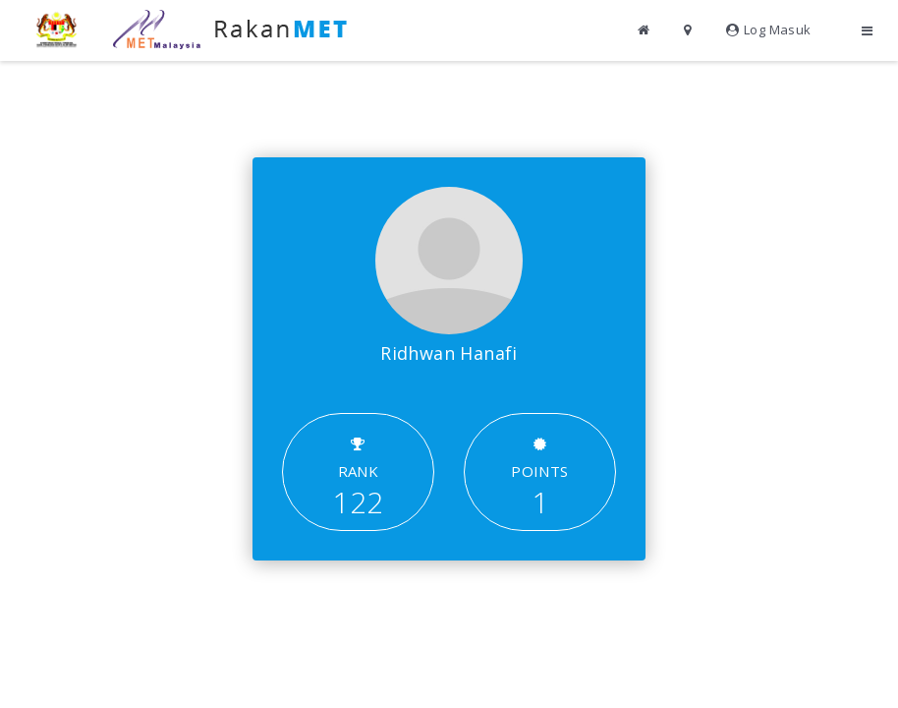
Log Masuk (769, 29)
